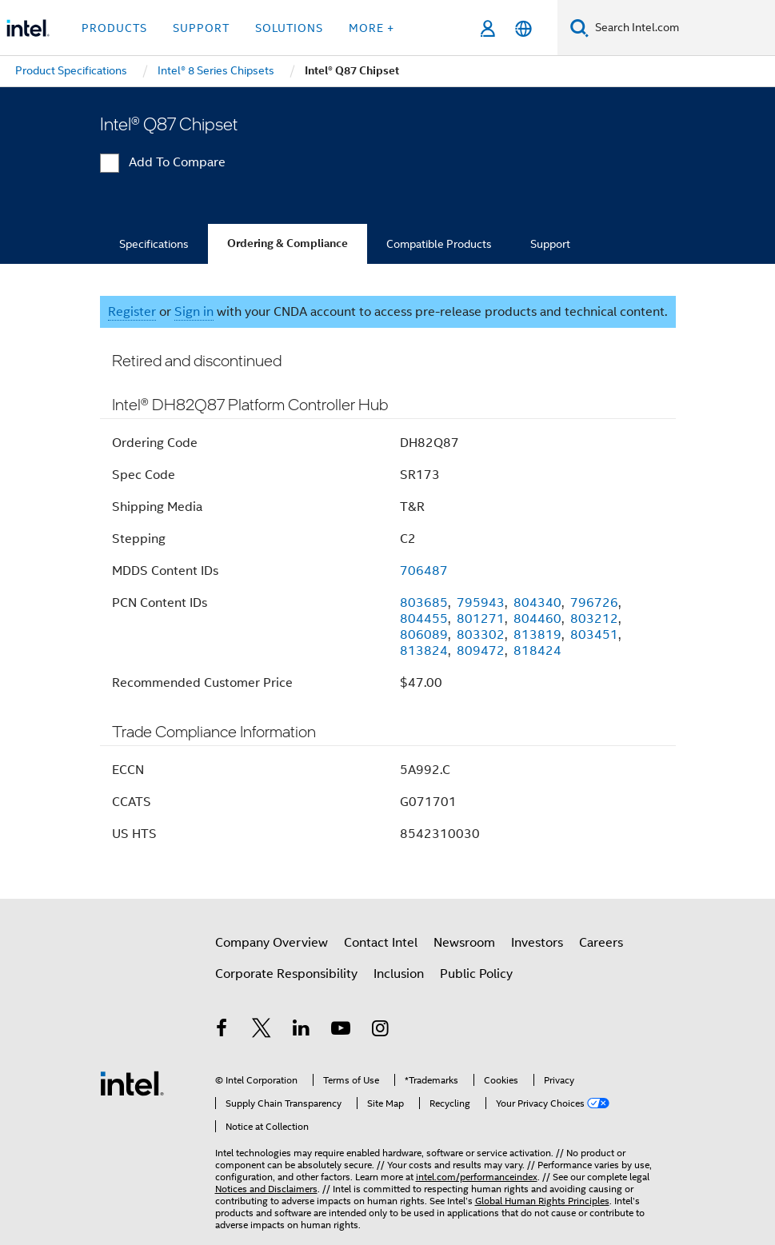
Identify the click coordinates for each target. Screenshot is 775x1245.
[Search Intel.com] (682, 28)
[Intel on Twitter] (261, 1030)
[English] (523, 28)
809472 (481, 651)
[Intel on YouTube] (340, 1030)
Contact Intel (380, 943)
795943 (481, 603)
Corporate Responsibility (286, 974)
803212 (594, 619)
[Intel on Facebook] (222, 1030)
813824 (424, 651)
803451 (594, 635)
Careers (601, 943)
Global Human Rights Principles (542, 1201)
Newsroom (464, 943)
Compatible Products (439, 244)
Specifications (154, 244)
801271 (481, 619)
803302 (481, 635)
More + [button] (371, 28)
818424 (537, 651)
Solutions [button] (289, 28)
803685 (424, 603)
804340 (537, 603)
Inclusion (399, 974)
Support (550, 244)
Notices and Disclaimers (266, 1189)
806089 (424, 635)
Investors (537, 943)
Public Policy (476, 974)
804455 (424, 619)
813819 (537, 635)
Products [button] (114, 28)
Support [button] (201, 28)
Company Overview (271, 943)
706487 (424, 571)
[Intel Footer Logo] (132, 1083)
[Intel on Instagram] (380, 1030)
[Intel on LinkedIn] (301, 1030)
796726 (594, 603)
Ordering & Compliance (287, 243)
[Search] (579, 28)
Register (132, 312)
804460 (537, 619)
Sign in (194, 312)
